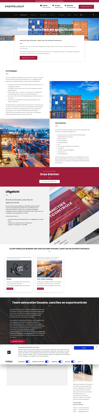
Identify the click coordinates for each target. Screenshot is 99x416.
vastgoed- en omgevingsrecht (25, 333)
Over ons (52, 14)
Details (79, 413)
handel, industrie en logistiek (27, 330)
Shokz (9, 279)
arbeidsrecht (34, 331)
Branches (33, 14)
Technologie (16, 259)
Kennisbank (61, 14)
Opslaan (84, 399)
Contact (75, 14)
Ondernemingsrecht (11, 257)
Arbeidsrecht (19, 257)
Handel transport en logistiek (50, 259)
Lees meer (9, 288)
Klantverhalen (43, 14)
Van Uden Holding (44, 279)
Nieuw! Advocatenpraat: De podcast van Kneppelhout (49, 1)
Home (15, 14)
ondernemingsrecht (15, 331)
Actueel (69, 14)
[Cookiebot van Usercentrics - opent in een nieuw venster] (9, 413)
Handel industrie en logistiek (43, 257)
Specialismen (23, 14)
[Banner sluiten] (96, 398)
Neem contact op (86, 6)
